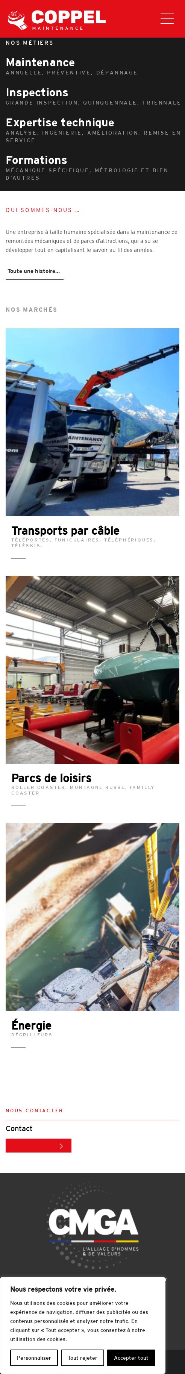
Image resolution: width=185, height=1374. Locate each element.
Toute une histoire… (34, 271)
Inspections (95, 96)
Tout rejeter (82, 1358)
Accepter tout (131, 1358)
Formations (95, 167)
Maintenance (95, 66)
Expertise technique (95, 130)
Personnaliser (34, 1358)
